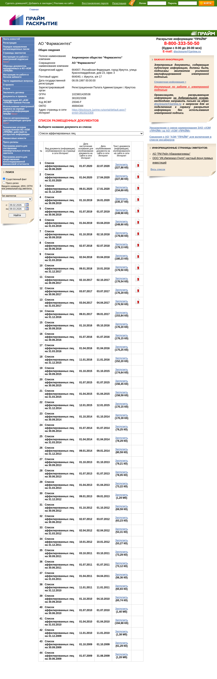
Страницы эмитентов (14, 53)
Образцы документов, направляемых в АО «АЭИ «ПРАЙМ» (17, 68)
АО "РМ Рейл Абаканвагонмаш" (171, 153)
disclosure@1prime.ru (187, 51)
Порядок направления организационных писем (16, 48)
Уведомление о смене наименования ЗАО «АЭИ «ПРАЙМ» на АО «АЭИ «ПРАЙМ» (180, 129)
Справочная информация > (170, 82)
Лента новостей (11, 39)
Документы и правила (15, 96)
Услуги (6, 88)
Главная (34, 9)
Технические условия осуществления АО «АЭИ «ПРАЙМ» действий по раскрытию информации (16, 131)
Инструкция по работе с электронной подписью (16, 59)
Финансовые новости (14, 138)
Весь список (158, 169)
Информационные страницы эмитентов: (180, 148)
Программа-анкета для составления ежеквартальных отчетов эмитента (16, 149)
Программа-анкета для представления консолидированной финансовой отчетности (16, 160)
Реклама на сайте (64, 3)
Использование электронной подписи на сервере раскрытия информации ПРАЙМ (18, 110)
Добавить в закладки (40, 3)
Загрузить (121, 164)
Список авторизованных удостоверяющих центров (17, 121)
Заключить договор (13, 92)
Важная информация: (169, 59)
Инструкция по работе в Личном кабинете (16, 75)
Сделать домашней (16, 3)
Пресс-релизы (10, 142)
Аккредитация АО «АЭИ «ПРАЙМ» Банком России (16, 101)
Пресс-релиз (12, 183)
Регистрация (119, 3)
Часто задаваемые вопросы (18, 81)
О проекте (8, 85)
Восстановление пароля (95, 3)
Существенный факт (16, 179)
